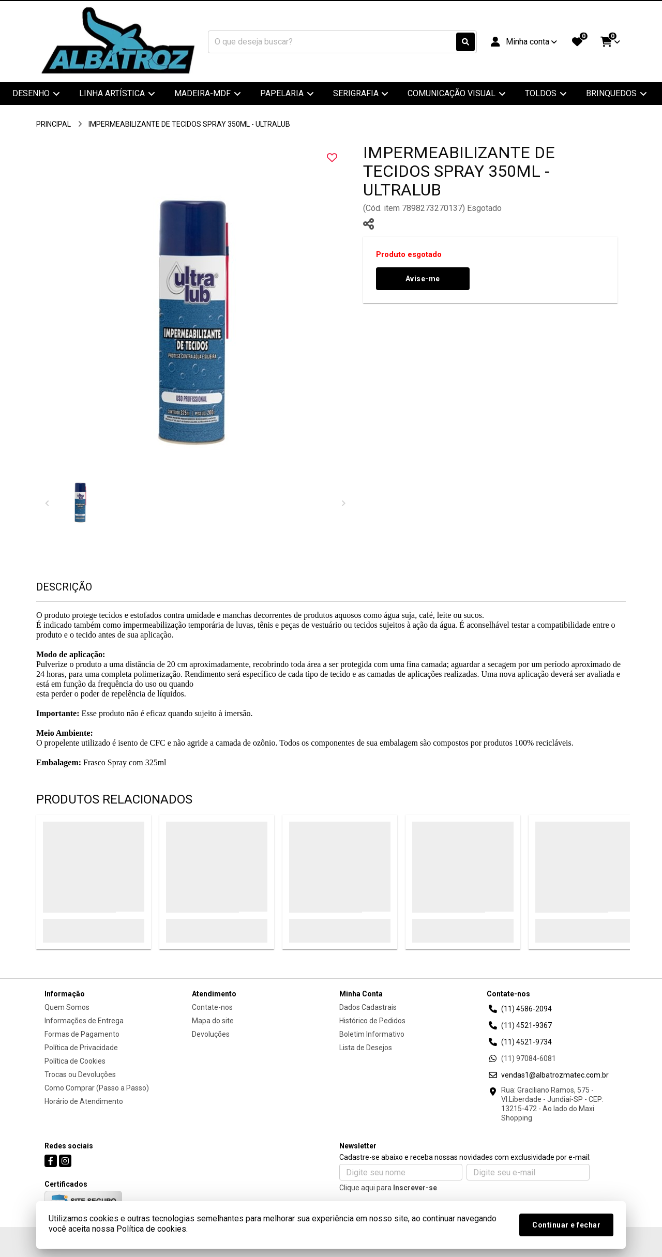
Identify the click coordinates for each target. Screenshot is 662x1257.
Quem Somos (66, 1007)
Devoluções (211, 1034)
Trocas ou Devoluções (80, 1074)
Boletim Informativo (371, 1034)
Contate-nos (212, 1007)
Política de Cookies (75, 1061)
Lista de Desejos (365, 1047)
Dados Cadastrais (368, 1007)
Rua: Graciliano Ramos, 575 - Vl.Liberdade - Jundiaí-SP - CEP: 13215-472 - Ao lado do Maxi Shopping (552, 1104)
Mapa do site (213, 1021)
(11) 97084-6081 (528, 1058)
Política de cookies (151, 1229)
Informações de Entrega (84, 1021)
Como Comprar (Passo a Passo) (96, 1088)
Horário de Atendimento (83, 1101)
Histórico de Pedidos (372, 1021)
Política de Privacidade (81, 1047)
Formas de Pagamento (81, 1034)
